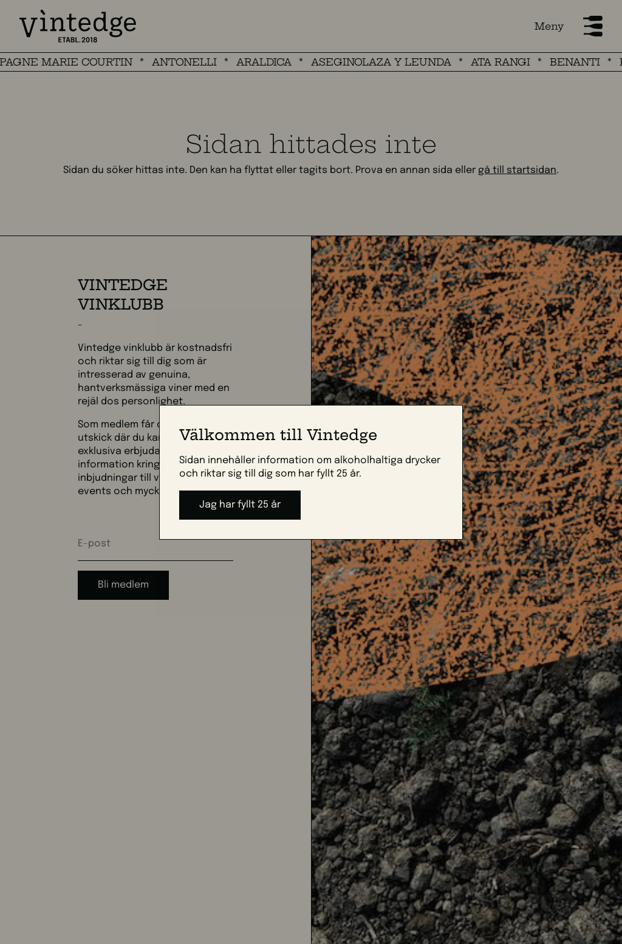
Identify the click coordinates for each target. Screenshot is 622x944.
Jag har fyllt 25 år (240, 505)
